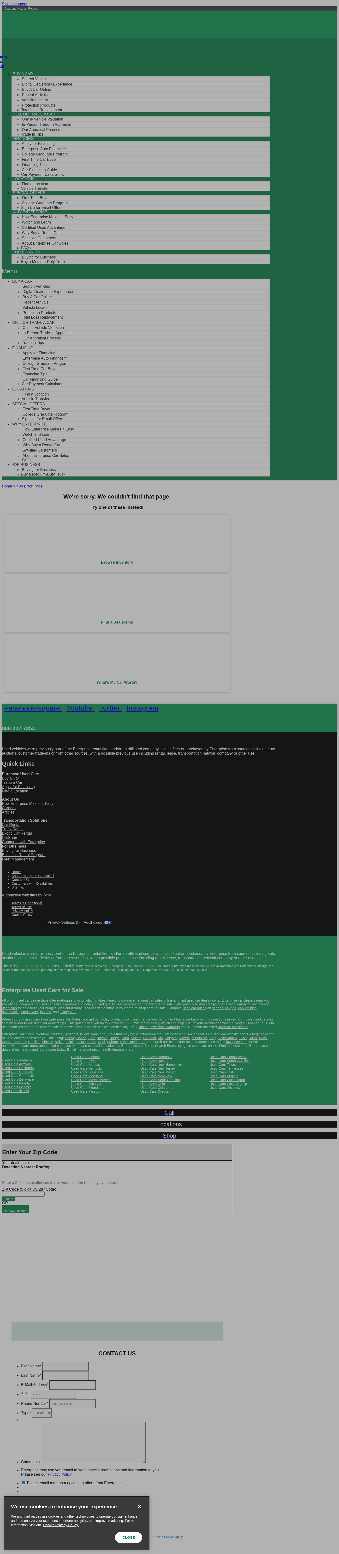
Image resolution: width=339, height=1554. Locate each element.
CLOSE (128, 1537)
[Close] (139, 1506)
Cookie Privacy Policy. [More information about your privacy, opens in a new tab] (61, 1525)
